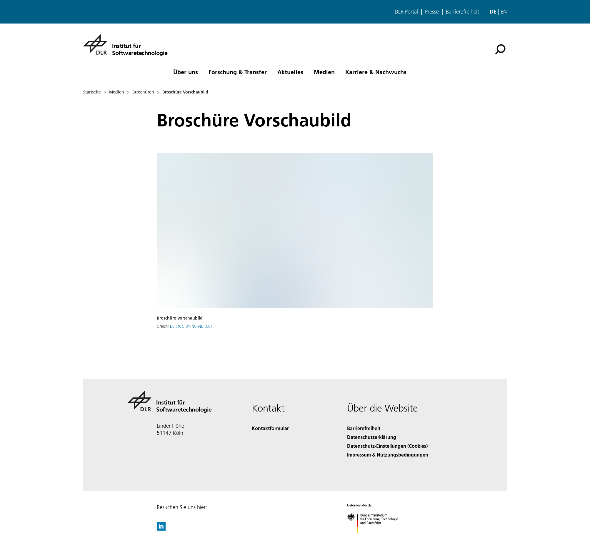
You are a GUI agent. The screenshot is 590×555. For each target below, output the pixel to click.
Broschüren (143, 92)
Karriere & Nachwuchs (375, 72)
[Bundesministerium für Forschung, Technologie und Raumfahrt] (376, 538)
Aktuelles (290, 72)
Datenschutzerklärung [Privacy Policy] (371, 437)
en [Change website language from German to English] (504, 11)
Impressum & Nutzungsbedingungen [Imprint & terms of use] (387, 455)
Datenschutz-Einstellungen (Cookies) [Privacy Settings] (387, 446)
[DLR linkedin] (161, 528)
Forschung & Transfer (238, 72)
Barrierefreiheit (462, 12)
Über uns (185, 72)
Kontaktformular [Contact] (270, 428)
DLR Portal (406, 12)
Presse (432, 12)
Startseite (92, 92)
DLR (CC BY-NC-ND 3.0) (191, 326)
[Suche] (500, 49)
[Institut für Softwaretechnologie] (125, 44)
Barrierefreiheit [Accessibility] (363, 428)
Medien (324, 72)
